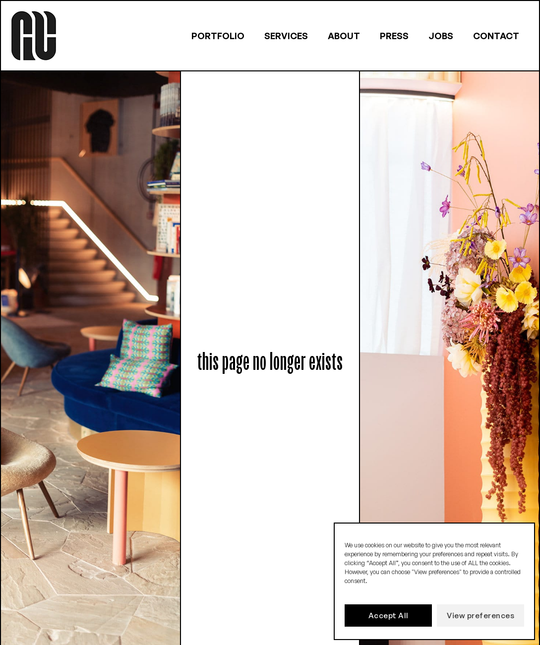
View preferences (480, 615)
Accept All (388, 615)
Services (286, 35)
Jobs (440, 35)
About (344, 35)
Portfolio (217, 35)
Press (394, 35)
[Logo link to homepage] (34, 35)
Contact (496, 35)
